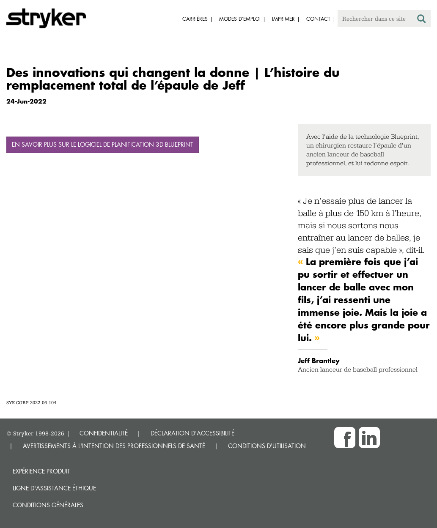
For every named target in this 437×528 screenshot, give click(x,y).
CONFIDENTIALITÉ (104, 433)
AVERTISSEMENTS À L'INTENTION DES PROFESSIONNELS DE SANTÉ (114, 446)
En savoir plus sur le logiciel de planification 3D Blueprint (102, 144)
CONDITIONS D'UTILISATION (267, 446)
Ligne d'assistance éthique (54, 488)
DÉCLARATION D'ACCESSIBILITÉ (192, 433)
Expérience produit (41, 471)
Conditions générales (48, 505)
